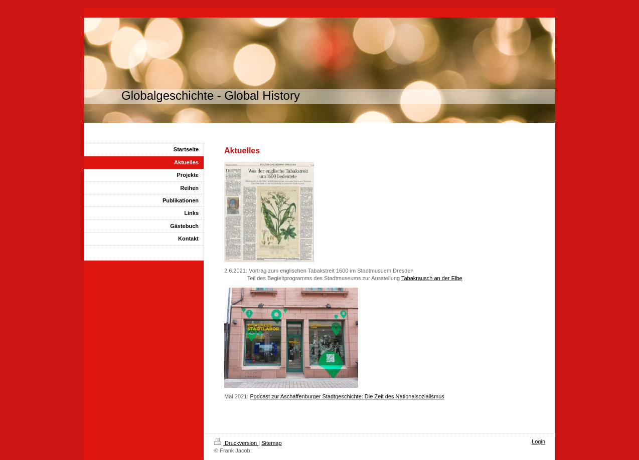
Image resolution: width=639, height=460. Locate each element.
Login (538, 441)
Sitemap (271, 443)
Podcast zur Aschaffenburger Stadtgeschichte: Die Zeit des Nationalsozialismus (347, 396)
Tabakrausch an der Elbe (431, 278)
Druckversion (236, 443)
